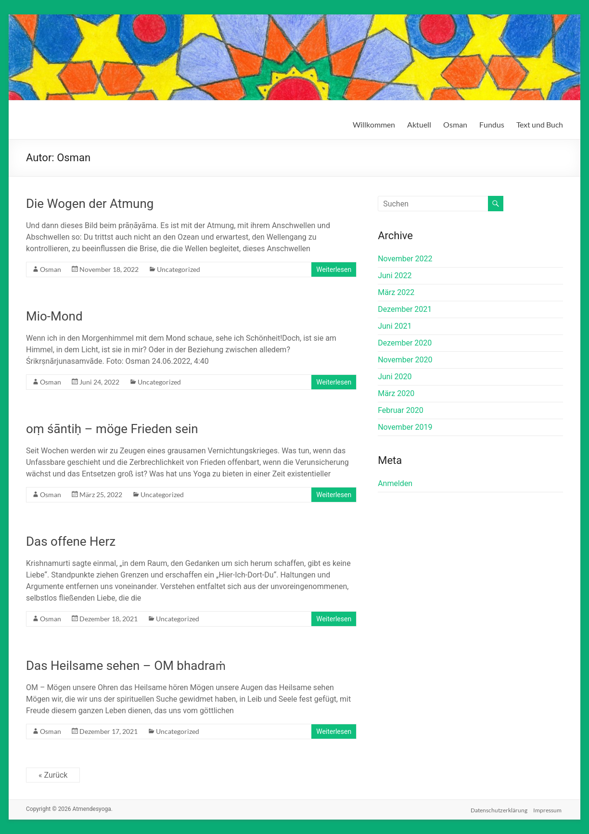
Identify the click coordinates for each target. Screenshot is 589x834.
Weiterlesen (333, 269)
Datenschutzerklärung (498, 808)
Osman (455, 124)
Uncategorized (178, 269)
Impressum (549, 808)
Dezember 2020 (405, 342)
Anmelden (395, 483)
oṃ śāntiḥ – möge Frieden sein (112, 429)
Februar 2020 (400, 410)
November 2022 (405, 258)
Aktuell (419, 124)
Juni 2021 (394, 326)
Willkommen (374, 124)
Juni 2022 (394, 275)
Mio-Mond (54, 316)
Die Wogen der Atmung (90, 203)
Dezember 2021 (405, 309)
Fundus (491, 124)
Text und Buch (539, 124)
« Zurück (52, 775)
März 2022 (396, 292)
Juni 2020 (394, 376)
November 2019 (405, 427)
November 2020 (405, 359)
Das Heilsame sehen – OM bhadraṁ (126, 665)
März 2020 (396, 393)
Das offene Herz (70, 541)
